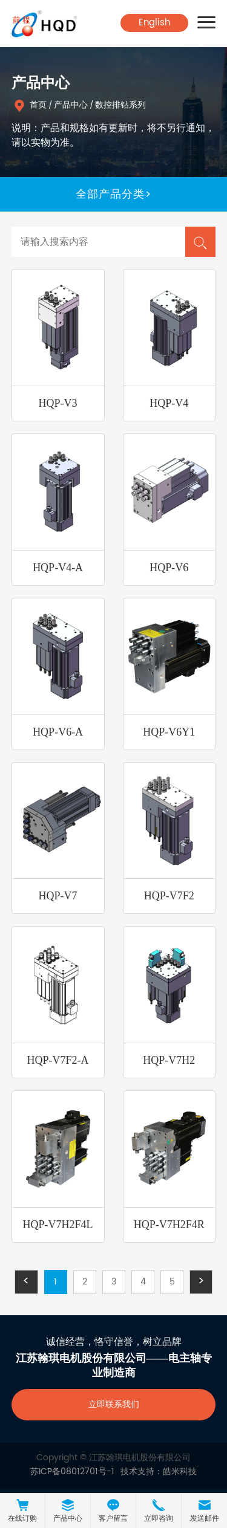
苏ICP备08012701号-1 (72, 1471)
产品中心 (71, 105)
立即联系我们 (113, 1404)
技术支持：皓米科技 (158, 1471)
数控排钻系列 (120, 105)
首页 (38, 105)
